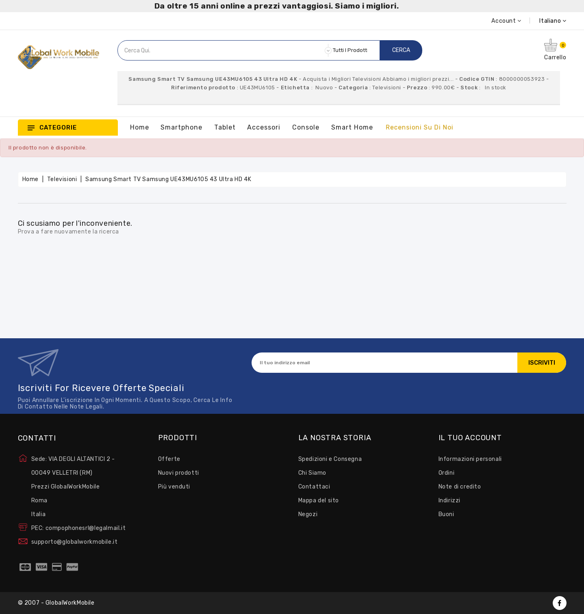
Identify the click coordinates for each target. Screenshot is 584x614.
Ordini (447, 472)
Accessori (263, 127)
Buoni (446, 514)
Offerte (169, 459)
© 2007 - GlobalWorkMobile (56, 602)
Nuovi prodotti (178, 472)
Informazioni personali (470, 459)
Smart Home (352, 127)
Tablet (225, 127)
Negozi (308, 514)
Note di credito (460, 486)
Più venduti (174, 486)
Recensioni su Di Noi (419, 127)
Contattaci (314, 486)
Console (305, 127)
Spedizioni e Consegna (330, 459)
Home (139, 127)
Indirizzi (449, 500)
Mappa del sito (318, 500)
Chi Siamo (312, 472)
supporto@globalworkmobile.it (74, 541)
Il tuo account (470, 438)
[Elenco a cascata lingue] (544, 21)
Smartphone (181, 127)
